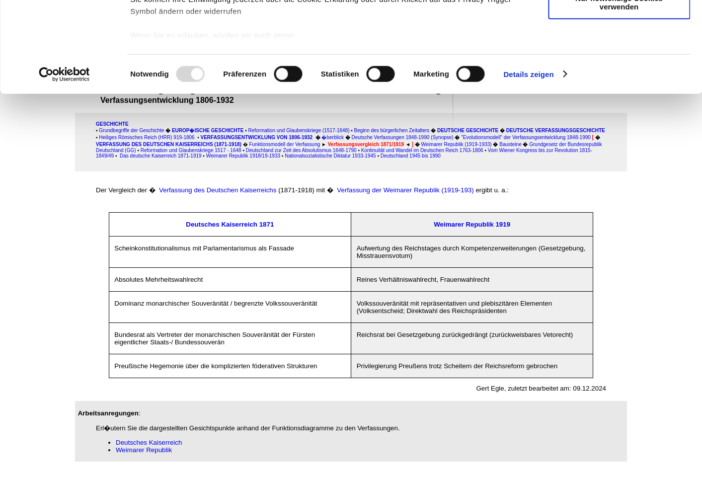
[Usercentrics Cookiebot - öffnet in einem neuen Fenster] (64, 159)
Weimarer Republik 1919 (472, 224)
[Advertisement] (39, 207)
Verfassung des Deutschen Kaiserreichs (217, 190)
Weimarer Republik (144, 450)
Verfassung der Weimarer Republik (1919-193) (405, 190)
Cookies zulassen (619, 24)
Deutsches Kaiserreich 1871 (230, 224)
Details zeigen (528, 159)
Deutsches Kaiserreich (149, 442)
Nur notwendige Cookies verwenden (619, 87)
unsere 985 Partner (196, 36)
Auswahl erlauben (619, 54)
